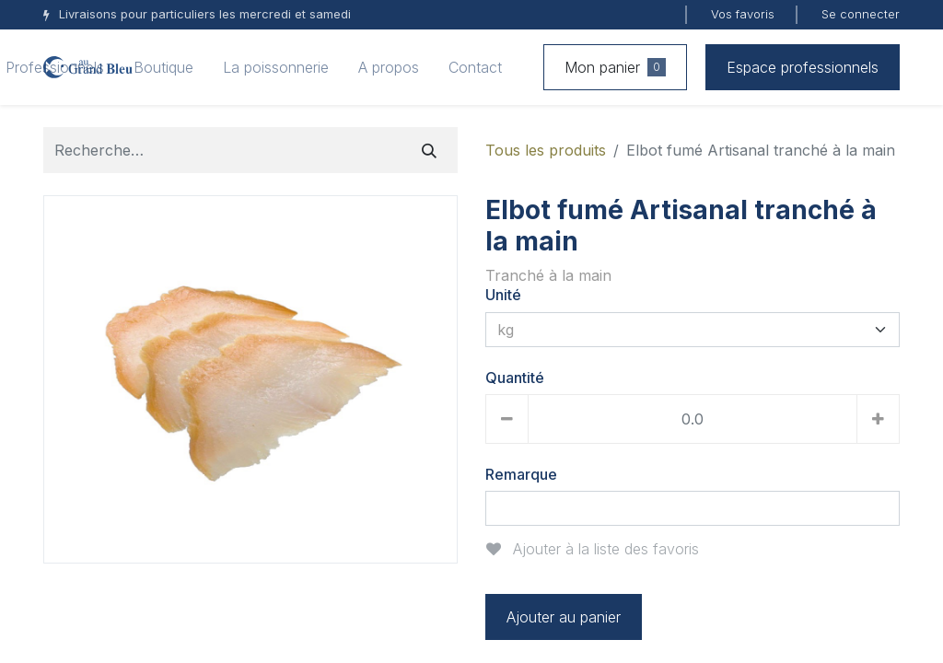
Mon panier (615, 67)
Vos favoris (742, 13)
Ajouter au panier (563, 617)
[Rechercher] (429, 150)
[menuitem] (163, 67)
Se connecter (860, 13)
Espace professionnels (803, 67)
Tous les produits (545, 150)
